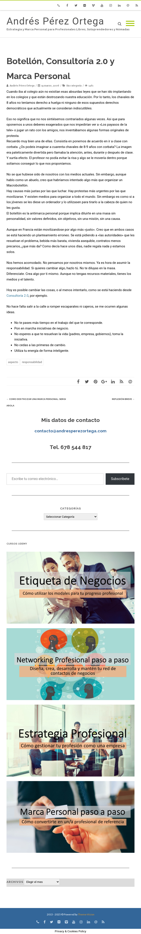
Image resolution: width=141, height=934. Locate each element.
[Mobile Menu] (130, 24)
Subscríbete (120, 479)
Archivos (15, 882)
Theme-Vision (86, 914)
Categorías (70, 508)
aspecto (13, 362)
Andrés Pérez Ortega (55, 21)
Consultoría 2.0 (17, 296)
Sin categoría (74, 85)
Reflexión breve (123, 399)
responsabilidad (32, 362)
